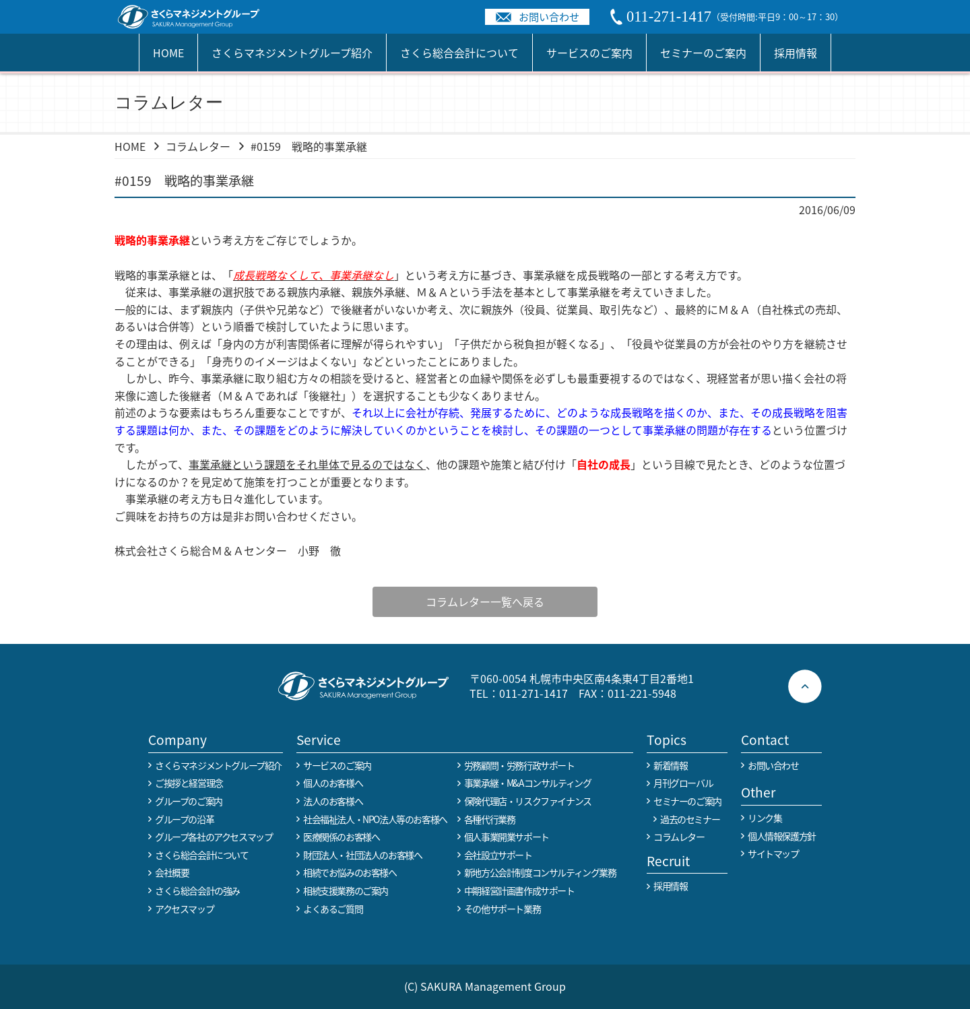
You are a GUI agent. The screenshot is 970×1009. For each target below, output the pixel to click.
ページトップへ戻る (805, 686)
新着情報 (670, 765)
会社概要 (172, 872)
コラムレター (198, 146)
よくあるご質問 (332, 908)
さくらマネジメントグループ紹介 (292, 52)
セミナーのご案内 (703, 52)
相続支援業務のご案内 (345, 890)
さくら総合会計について (459, 52)
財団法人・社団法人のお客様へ (362, 854)
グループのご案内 (188, 801)
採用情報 (795, 52)
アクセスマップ (184, 908)
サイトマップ (773, 853)
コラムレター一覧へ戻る (479, 601)
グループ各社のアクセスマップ (213, 836)
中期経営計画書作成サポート (519, 890)
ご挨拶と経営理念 (189, 782)
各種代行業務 (489, 819)
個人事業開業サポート (506, 836)
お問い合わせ (549, 16)
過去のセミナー (689, 819)
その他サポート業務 (502, 908)
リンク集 (764, 817)
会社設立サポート (498, 854)
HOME (168, 52)
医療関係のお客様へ (341, 836)
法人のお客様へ (332, 801)
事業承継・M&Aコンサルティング (527, 782)
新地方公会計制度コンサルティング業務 (540, 872)
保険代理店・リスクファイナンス (527, 801)
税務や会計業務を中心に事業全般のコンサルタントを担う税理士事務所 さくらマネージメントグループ (196, 16)
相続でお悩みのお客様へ (350, 872)
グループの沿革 (184, 819)
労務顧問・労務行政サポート (519, 765)
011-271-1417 (533, 693)
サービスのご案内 (589, 52)
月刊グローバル (683, 782)
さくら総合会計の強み (197, 890)
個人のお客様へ (332, 782)
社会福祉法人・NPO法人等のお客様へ (375, 819)
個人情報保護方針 (782, 836)
